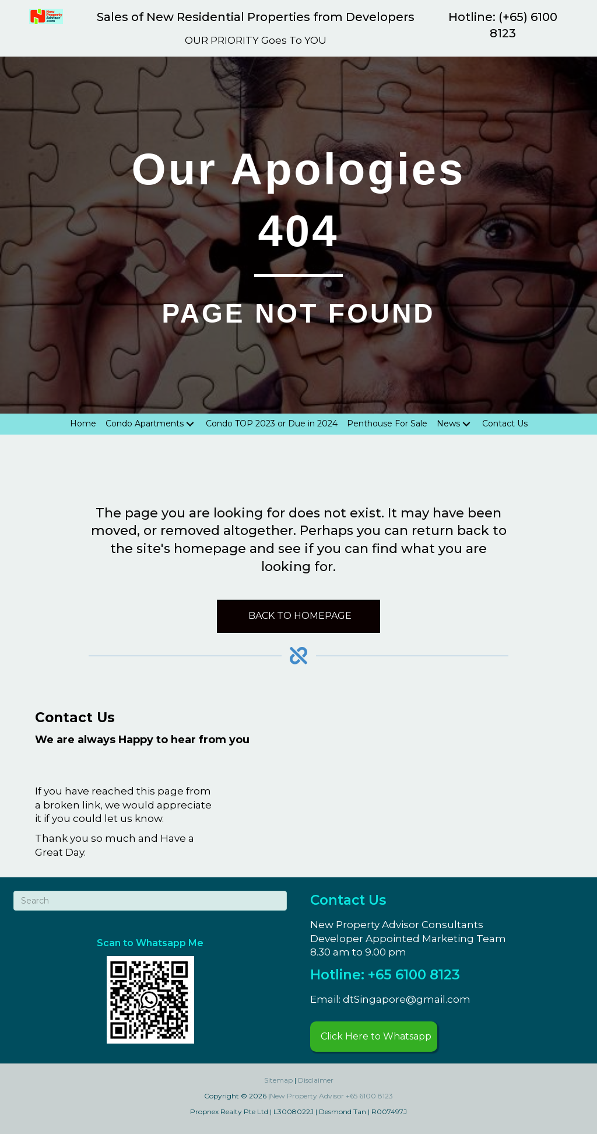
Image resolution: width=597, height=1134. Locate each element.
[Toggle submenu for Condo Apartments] (190, 424)
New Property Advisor (307, 1095)
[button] (373, 1036)
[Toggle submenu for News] (466, 424)
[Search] (150, 901)
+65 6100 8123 (369, 1095)
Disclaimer (315, 1080)
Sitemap (278, 1080)
